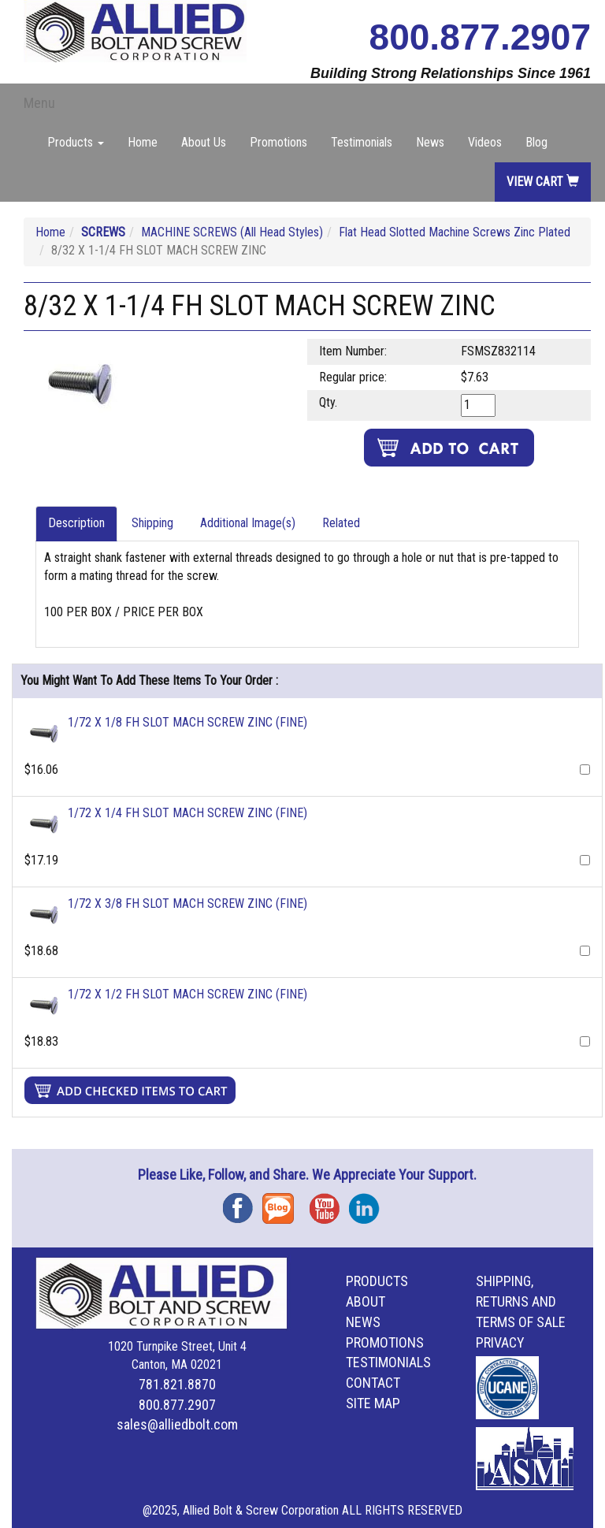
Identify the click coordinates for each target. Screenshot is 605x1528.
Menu (39, 103)
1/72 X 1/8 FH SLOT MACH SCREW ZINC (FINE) (187, 722)
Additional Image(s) (247, 522)
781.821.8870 (177, 1384)
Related (341, 522)
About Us (203, 142)
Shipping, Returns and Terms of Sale (521, 1301)
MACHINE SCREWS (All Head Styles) (232, 232)
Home (143, 142)
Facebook (242, 1203)
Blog (536, 142)
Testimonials (361, 142)
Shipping (152, 522)
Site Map (373, 1403)
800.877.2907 (480, 37)
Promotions (278, 142)
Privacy (500, 1342)
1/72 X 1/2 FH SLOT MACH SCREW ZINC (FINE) (187, 994)
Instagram (368, 1203)
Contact (373, 1382)
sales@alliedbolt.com (177, 1424)
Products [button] (75, 142)
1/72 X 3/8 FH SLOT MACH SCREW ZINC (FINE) (187, 903)
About (365, 1301)
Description (76, 522)
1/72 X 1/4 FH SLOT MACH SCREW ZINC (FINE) (187, 812)
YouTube (329, 1203)
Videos (485, 142)
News (430, 142)
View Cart (543, 181)
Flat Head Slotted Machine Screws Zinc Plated (454, 232)
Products (377, 1281)
